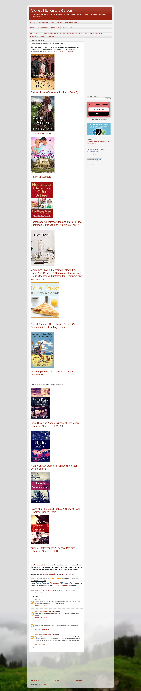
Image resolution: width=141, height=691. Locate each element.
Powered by (99, 119)
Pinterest (45, 583)
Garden (59, 22)
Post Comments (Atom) (44, 684)
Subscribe (99, 114)
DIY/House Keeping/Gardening (51, 33)
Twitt (37, 583)
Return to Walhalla (41, 176)
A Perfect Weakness (42, 133)
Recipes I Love (34, 33)
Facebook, (54, 583)
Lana (36, 599)
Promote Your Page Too (92, 154)
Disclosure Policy (67, 27)
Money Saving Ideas (71, 22)
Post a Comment (37, 647)
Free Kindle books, (61, 585)
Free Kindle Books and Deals (39, 22)
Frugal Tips (50, 36)
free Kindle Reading (66, 51)
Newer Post (34, 680)
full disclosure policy (49, 574)
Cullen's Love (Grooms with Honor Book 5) (54, 92)
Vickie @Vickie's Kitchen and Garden (45, 611)
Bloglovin (65, 583)
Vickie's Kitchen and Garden (51, 10)
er (40, 583)
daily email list (56, 578)
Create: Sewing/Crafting (37, 36)
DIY (81, 22)
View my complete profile (93, 143)
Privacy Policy (55, 27)
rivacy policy (65, 574)
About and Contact (42, 27)
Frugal (52, 22)
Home (32, 27)
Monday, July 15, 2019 (41, 605)
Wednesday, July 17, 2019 (42, 629)
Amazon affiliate (39, 565)
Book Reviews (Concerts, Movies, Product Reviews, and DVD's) (82, 33)
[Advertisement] (56, 665)
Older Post (79, 680)
